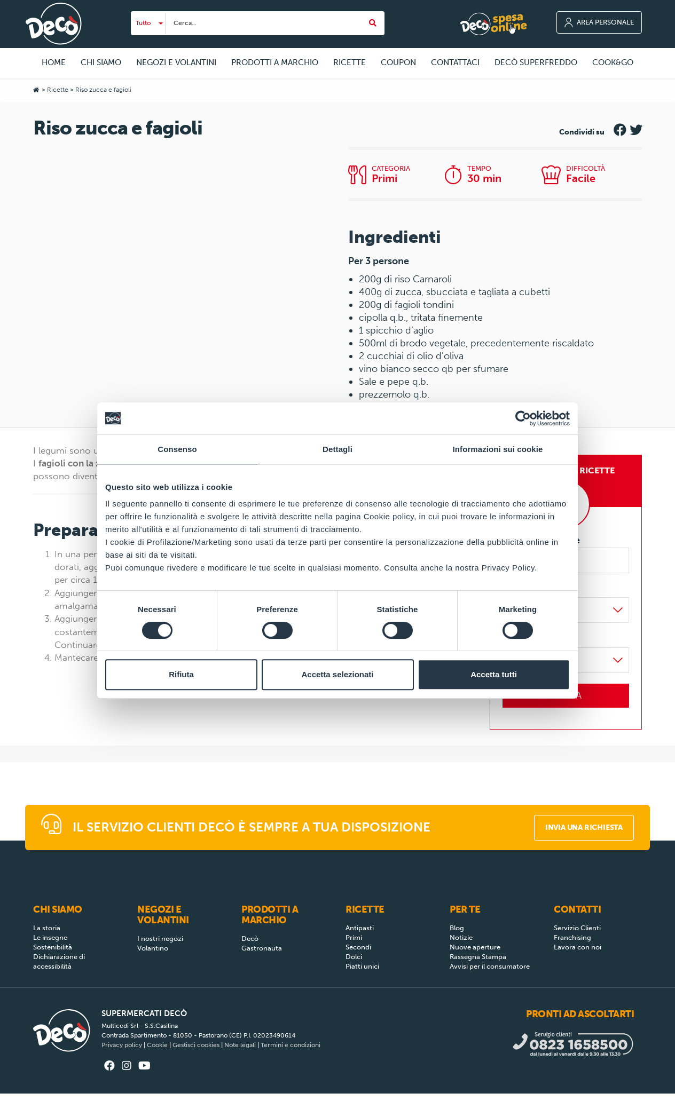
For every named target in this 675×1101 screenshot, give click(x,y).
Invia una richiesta (584, 827)
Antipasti (360, 928)
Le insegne (50, 937)
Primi (354, 937)
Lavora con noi (577, 947)
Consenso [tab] (177, 449)
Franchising (572, 937)
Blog (457, 928)
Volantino (152, 948)
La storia (46, 928)
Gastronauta (261, 948)
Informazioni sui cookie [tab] (498, 449)
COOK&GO (612, 62)
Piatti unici (362, 966)
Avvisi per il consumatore (490, 966)
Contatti (577, 909)
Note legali (240, 1045)
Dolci (354, 957)
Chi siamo (57, 909)
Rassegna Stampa (478, 957)
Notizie (461, 937)
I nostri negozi (160, 938)
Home (54, 62)
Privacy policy (121, 1045)
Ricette (57, 89)
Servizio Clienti (577, 928)
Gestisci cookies (195, 1045)
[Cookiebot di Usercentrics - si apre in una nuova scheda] (523, 418)
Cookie (157, 1045)
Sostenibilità (52, 947)
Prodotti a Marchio (269, 915)
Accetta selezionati (337, 674)
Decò (249, 938)
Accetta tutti (493, 674)
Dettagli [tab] (337, 449)
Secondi (358, 947)
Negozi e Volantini (163, 915)
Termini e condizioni (290, 1045)
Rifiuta (181, 674)
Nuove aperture (475, 947)
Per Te (465, 909)
